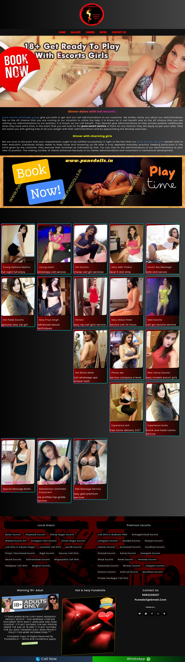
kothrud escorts (129, 571)
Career (90, 32)
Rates (103, 32)
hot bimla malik (84, 372)
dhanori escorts (107, 571)
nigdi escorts (47, 553)
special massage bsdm (17, 488)
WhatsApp (139, 659)
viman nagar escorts (73, 540)
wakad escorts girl (16, 540)
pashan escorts (106, 547)
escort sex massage (160, 267)
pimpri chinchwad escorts (20, 553)
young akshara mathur (16, 267)
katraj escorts (128, 553)
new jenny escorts (159, 372)
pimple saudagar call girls (113, 578)
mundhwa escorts (153, 571)
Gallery (76, 32)
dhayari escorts (154, 540)
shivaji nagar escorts (62, 534)
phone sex (117, 372)
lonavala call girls (50, 547)
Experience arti (120, 425)
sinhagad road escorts (145, 534)
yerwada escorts (147, 559)
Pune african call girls (150, 141)
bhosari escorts (132, 565)
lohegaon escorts (108, 540)
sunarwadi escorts (130, 547)
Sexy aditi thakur (121, 267)
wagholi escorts (41, 565)
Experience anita (158, 425)
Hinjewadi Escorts (35, 534)
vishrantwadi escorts (38, 559)
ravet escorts (125, 559)
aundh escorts (74, 547)
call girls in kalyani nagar (20, 547)
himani (79, 319)
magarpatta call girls (66, 559)
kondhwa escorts (155, 547)
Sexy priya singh (49, 319)
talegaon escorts (155, 565)
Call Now (46, 659)
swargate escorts (150, 553)
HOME (62, 32)
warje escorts (105, 559)
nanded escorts (131, 540)
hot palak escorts (13, 319)
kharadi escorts (107, 553)
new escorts (155, 319)
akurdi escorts (13, 559)
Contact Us (119, 32)
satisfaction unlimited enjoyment (52, 490)
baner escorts (13, 534)
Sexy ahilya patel (121, 319)
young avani (46, 267)
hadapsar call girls (16, 565)
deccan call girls (69, 553)
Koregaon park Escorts (44, 540)
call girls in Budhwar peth (112, 534)
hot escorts (82, 267)
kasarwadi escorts (108, 565)
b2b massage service (88, 488)
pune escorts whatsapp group (20, 117)
